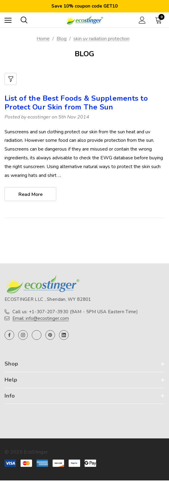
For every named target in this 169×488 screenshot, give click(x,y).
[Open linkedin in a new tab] (64, 335)
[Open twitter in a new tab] (36, 335)
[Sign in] (142, 20)
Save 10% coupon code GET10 (84, 6)
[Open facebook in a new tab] (9, 335)
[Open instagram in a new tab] (23, 335)
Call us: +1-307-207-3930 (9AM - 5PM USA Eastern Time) (75, 312)
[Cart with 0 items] (159, 20)
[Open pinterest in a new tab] (50, 335)
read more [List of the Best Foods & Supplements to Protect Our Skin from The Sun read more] (30, 194)
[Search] (24, 20)
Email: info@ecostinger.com (40, 318)
